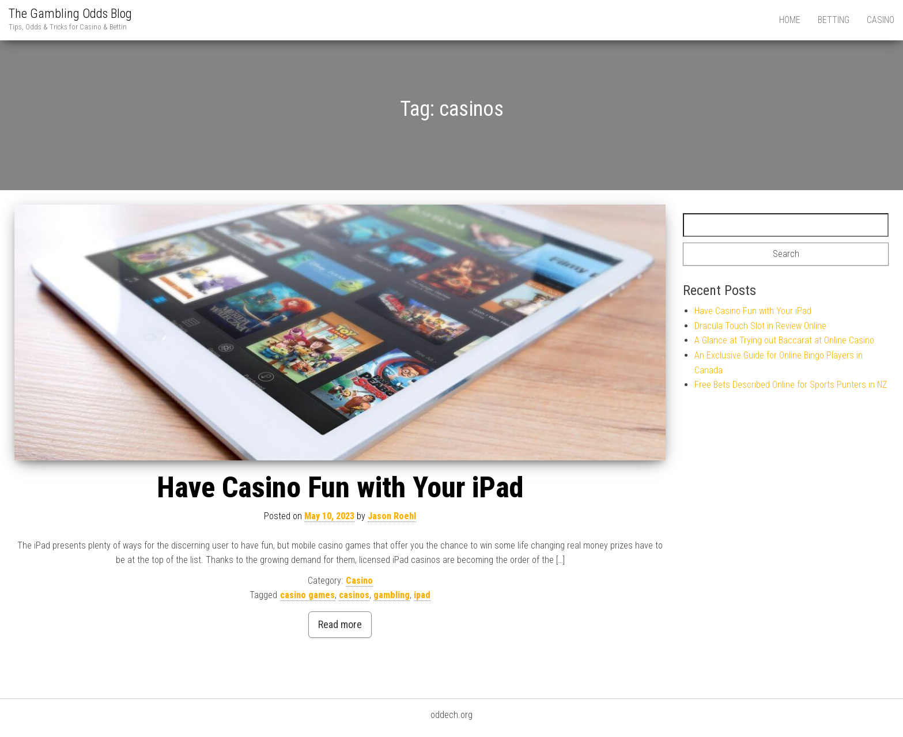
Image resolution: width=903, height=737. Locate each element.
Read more (340, 624)
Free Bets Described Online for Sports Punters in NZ (790, 384)
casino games (307, 594)
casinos (354, 594)
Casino (880, 19)
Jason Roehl (392, 516)
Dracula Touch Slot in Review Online (760, 325)
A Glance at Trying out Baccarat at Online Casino (784, 340)
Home (789, 19)
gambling (391, 594)
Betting (833, 19)
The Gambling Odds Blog (70, 13)
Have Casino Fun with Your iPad (340, 487)
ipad (422, 594)
